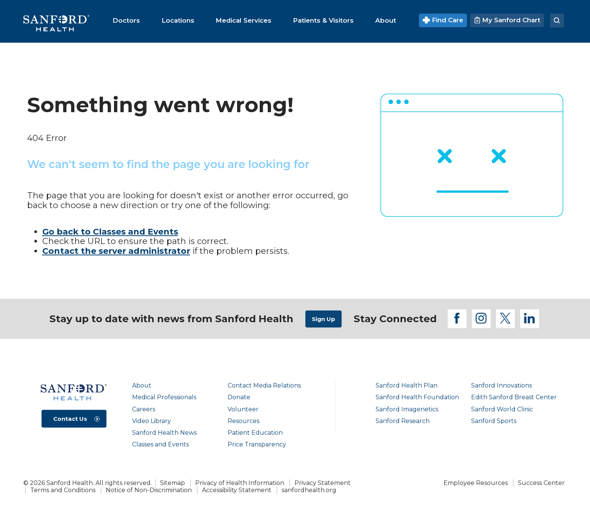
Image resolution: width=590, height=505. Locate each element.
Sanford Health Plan (406, 385)
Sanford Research (403, 421)
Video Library (151, 421)
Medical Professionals (164, 397)
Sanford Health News (164, 432)
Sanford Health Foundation (417, 397)
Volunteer (243, 409)
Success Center (541, 482)
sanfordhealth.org (309, 490)
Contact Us (70, 418)
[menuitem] (126, 20)
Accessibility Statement (236, 490)
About (141, 385)
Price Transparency (257, 444)
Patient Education (255, 432)
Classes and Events (160, 444)
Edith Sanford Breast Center (514, 397)
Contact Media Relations (264, 385)
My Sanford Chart (507, 20)
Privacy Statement (322, 482)
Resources (243, 421)
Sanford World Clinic (502, 409)
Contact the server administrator (116, 251)
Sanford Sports (493, 421)
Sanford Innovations (501, 385)
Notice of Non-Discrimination (149, 490)
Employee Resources (476, 482)
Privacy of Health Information (239, 482)
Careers (143, 409)
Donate (239, 397)
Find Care (443, 20)
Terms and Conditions (63, 490)
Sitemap (172, 482)
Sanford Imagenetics (407, 409)
